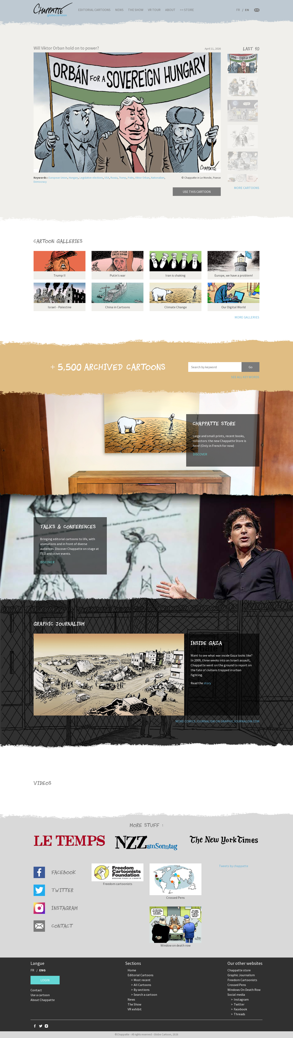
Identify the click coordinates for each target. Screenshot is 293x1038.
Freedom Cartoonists (242, 980)
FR (238, 10)
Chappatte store (239, 970)
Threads (239, 1014)
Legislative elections (91, 177)
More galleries (247, 317)
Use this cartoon (197, 192)
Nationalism (157, 177)
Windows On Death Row (243, 990)
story (207, 683)
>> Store (187, 10)
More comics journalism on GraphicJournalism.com (217, 721)
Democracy (40, 181)
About (170, 10)
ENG (42, 970)
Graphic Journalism (241, 975)
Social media (236, 994)
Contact (36, 990)
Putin (131, 177)
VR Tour (154, 10)
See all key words (245, 377)
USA (106, 177)
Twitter (239, 1004)
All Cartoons (142, 985)
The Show (135, 10)
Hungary (73, 177)
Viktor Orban (142, 177)
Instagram (241, 999)
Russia (114, 177)
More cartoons (246, 188)
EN (247, 10)
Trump (122, 177)
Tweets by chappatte (233, 866)
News (119, 10)
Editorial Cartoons (94, 10)
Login (45, 980)
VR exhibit (135, 1009)
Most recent (142, 980)
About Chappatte (43, 1000)
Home (132, 970)
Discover (200, 454)
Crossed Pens (236, 985)
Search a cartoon (145, 994)
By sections (142, 990)
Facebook (240, 1009)
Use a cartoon (40, 995)
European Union (58, 177)
